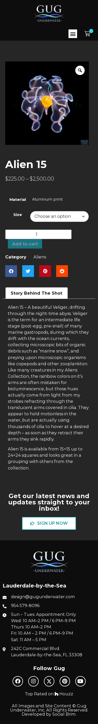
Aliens (39, 256)
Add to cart (25, 243)
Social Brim (64, 714)
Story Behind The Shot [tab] (36, 293)
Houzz (64, 693)
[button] (72, 33)
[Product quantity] (38, 234)
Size (17, 214)
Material (17, 199)
